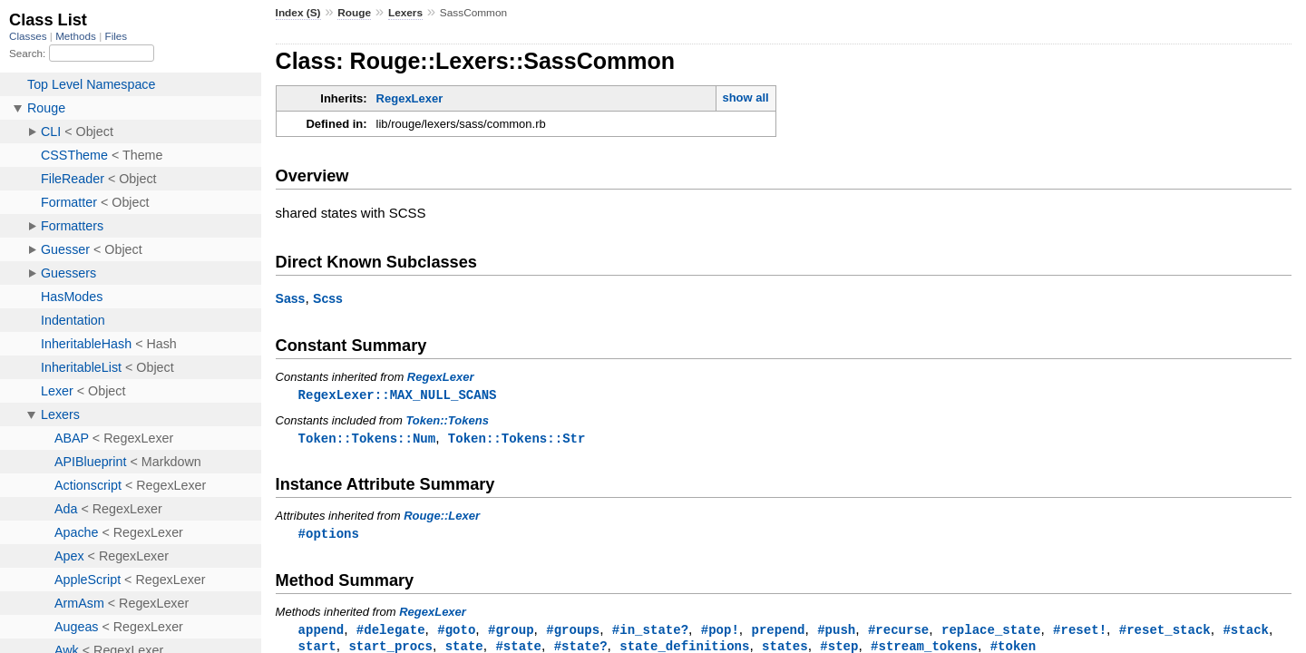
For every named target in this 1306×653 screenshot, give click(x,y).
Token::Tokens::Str (517, 439)
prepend (777, 632)
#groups (572, 632)
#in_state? (650, 632)
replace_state (990, 632)
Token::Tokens (447, 421)
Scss (328, 298)
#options (328, 535)
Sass (291, 298)
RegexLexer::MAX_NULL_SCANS (397, 395)
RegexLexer (409, 98)
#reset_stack (1165, 632)
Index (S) (298, 12)
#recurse (898, 632)
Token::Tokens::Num (367, 439)
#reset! (1079, 632)
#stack (1246, 632)
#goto (456, 632)
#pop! (720, 632)
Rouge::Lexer (442, 517)
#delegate (390, 632)
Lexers (405, 12)
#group (511, 632)
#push (836, 632)
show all (745, 97)
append (321, 632)
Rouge (354, 12)
